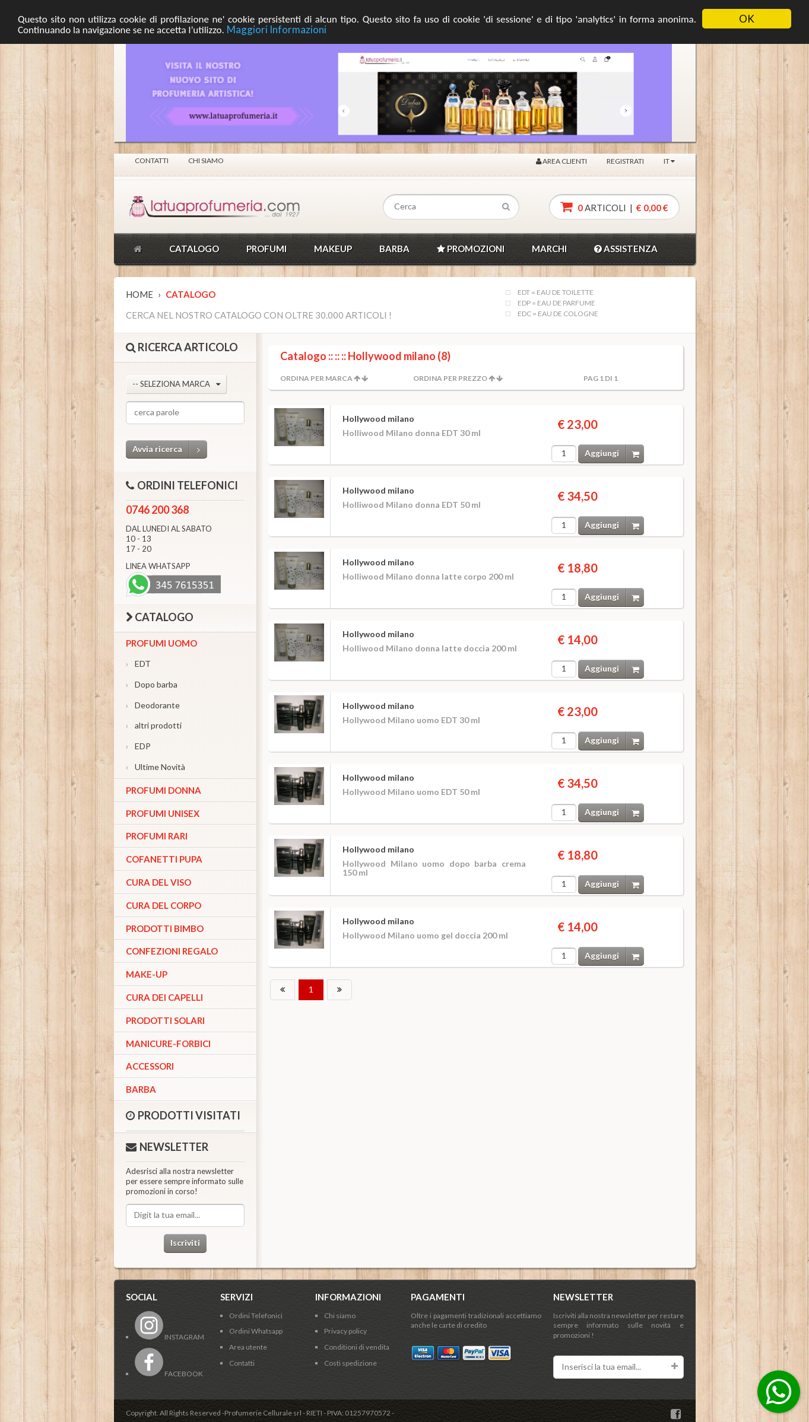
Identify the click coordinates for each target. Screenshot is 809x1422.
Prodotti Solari (165, 1020)
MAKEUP (333, 248)
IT (669, 161)
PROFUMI (266, 248)
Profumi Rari (157, 836)
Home (139, 294)
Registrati (625, 161)
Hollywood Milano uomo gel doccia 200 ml (425, 935)
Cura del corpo (163, 905)
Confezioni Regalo (172, 951)
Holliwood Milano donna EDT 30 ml (411, 433)
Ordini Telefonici (256, 1315)
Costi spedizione (350, 1363)
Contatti (152, 160)
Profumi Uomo (161, 643)
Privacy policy (345, 1330)
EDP (138, 746)
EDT (138, 663)
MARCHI (549, 248)
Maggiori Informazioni (276, 29)
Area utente (248, 1347)
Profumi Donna (163, 790)
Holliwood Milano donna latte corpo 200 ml (428, 576)
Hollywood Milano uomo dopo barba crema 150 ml (434, 867)
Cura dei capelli (164, 997)
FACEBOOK (169, 1373)
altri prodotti (154, 725)
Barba (141, 1089)
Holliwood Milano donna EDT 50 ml (411, 505)
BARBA (394, 248)
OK (746, 18)
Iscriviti (185, 1243)
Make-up (146, 974)
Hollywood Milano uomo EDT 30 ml (411, 720)
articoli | (614, 207)
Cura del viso (158, 882)
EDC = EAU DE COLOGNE (558, 313)
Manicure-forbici (168, 1043)
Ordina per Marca (316, 378)
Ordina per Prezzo (450, 378)
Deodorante (153, 705)
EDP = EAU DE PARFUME (556, 303)
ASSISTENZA (626, 248)
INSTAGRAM (169, 1336)
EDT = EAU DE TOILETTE (556, 292)
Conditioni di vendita (356, 1347)
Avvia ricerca (169, 449)
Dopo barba (151, 684)
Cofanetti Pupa (164, 859)
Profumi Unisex (162, 813)
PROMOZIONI (471, 248)
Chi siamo (206, 160)
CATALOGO (194, 248)
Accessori (150, 1066)
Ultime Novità (155, 767)
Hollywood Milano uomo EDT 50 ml (411, 792)
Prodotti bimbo (165, 928)
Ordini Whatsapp (256, 1330)
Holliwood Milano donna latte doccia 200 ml (429, 648)
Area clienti (561, 161)
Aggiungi (614, 453)
